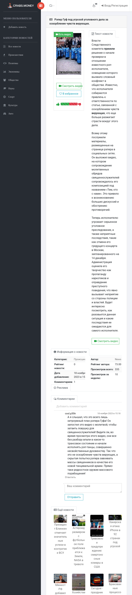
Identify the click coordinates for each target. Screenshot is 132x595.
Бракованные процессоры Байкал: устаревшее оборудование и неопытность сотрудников (114, 557)
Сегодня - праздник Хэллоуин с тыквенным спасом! (94, 549)
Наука (8, 105)
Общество (10, 96)
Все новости (12, 63)
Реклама (54, 355)
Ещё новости (57, 466)
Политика (10, 79)
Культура (10, 121)
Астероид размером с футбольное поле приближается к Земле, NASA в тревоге (74, 502)
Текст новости (98, 33)
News (118, 327)
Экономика (11, 88)
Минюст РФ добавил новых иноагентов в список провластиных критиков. (54, 552)
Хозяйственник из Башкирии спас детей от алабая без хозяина (74, 558)
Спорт (9, 113)
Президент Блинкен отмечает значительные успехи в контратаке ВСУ (54, 494)
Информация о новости (63, 319)
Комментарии (57, 366)
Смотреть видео (63, 92)
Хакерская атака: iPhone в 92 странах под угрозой (114, 489)
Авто (8, 130)
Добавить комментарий (64, 374)
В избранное (63, 99)
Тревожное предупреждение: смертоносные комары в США (94, 508)
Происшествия (13, 71)
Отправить (66, 453)
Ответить (63, 433)
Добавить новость (14, 35)
